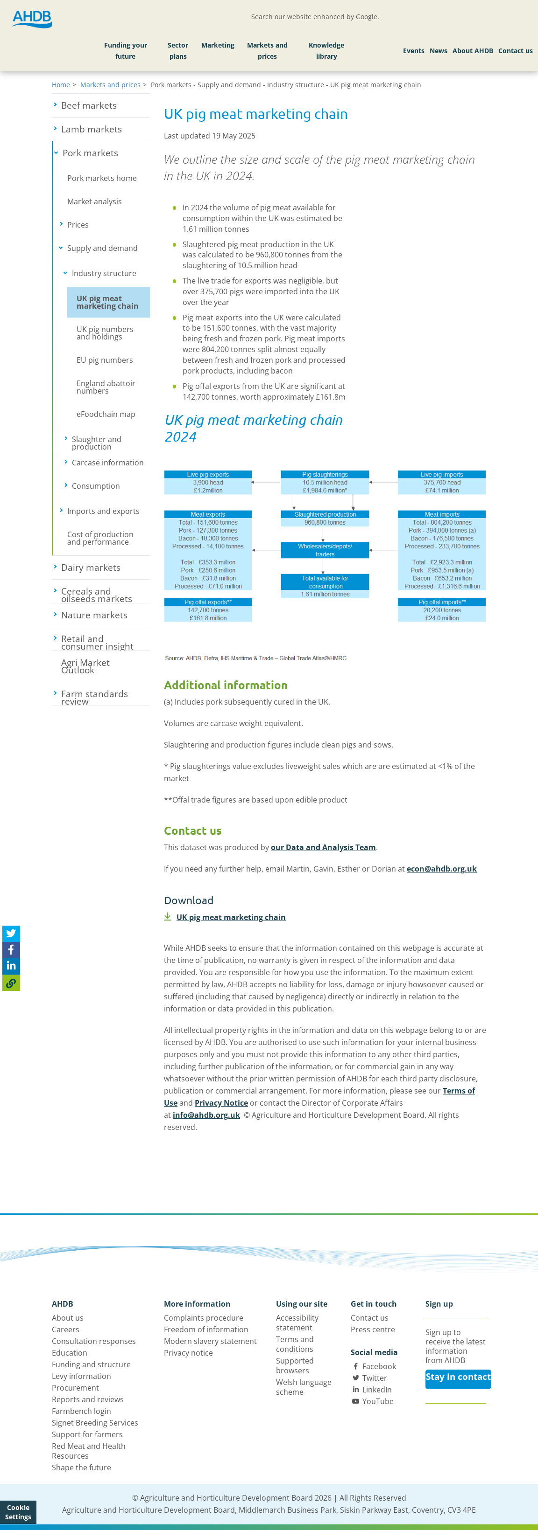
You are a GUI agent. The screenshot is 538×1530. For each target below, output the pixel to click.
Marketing (217, 45)
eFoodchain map (106, 414)
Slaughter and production (111, 442)
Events (414, 50)
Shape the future (81, 1467)
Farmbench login (81, 1411)
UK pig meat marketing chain (108, 302)
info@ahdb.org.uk (206, 1115)
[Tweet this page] (11, 934)
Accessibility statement (297, 1323)
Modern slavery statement (210, 1341)
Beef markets (105, 105)
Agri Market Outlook (85, 666)
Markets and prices (267, 51)
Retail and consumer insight (105, 642)
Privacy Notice (221, 1103)
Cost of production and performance (100, 538)
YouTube (378, 1401)
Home (61, 84)
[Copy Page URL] (11, 983)
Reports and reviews (88, 1399)
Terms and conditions (295, 1344)
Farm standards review (105, 697)
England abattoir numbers (106, 387)
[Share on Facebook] (11, 950)
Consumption (111, 486)
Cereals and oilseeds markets (105, 594)
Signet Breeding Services (95, 1423)
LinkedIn (377, 1390)
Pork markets (106, 153)
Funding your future (125, 51)
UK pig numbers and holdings (105, 333)
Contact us (515, 50)
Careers (65, 1329)
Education (69, 1353)
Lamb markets (105, 129)
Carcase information (111, 462)
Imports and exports (108, 511)
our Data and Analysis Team (323, 847)
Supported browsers (295, 1366)
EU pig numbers (105, 360)
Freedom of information (206, 1329)
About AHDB (473, 50)
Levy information (81, 1376)
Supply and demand (108, 248)
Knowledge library (326, 51)
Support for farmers (87, 1434)
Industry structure (111, 273)
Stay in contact (458, 1377)
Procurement (75, 1388)
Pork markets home (102, 178)
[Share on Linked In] (11, 966)
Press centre (373, 1329)
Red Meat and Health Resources (89, 1451)
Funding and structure (91, 1364)
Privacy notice (188, 1353)
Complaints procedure (203, 1318)
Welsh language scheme (304, 1387)
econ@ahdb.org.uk (442, 869)
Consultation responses (94, 1341)
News (438, 50)
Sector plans (178, 51)
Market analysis (94, 201)
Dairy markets (105, 567)
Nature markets (105, 615)
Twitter (374, 1378)
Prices (107, 225)
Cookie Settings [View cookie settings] (18, 1512)
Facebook (379, 1366)
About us (68, 1318)
